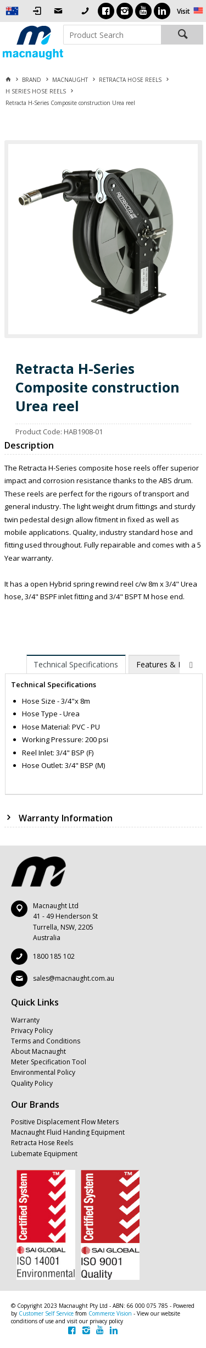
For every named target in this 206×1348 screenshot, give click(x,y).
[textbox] (112, 35)
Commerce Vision (110, 1313)
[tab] (76, 664)
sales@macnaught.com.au (73, 978)
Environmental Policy (43, 1072)
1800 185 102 (54, 956)
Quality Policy (32, 1083)
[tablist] (103, 724)
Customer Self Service (46, 1313)
